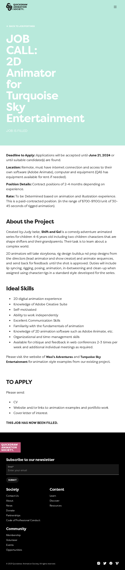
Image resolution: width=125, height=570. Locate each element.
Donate (10, 510)
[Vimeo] (117, 563)
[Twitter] (105, 563)
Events (10, 545)
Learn (53, 495)
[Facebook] (111, 563)
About (9, 500)
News (9, 505)
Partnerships (13, 515)
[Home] (62, 447)
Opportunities (14, 549)
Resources (56, 505)
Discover (54, 500)
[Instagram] (98, 563)
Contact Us (12, 495)
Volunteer (11, 540)
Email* (11, 466)
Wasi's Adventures (60, 357)
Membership (13, 535)
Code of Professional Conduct (23, 520)
